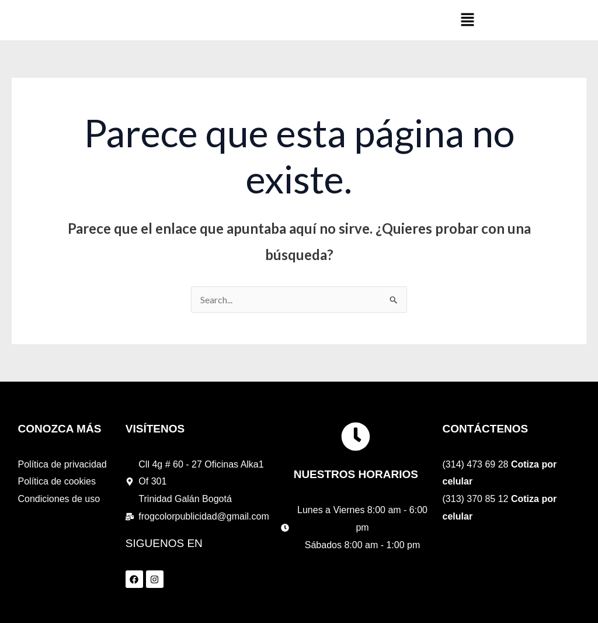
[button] (467, 20)
